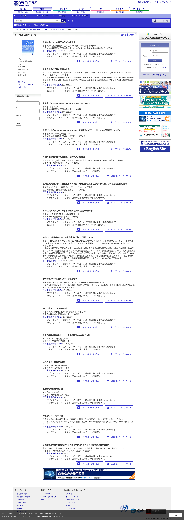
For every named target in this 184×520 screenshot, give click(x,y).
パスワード (146, 56)
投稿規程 (21, 82)
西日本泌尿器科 (58, 29)
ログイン (155, 60)
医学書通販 (20, 505)
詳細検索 (23, 16)
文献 (24, 29)
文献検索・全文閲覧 (24, 497)
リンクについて (71, 503)
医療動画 (20, 508)
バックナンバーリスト (26, 84)
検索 (18, 124)
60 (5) (59, 51)
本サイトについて (72, 497)
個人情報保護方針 (72, 508)
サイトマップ (45, 500)
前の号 (123, 35)
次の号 (131, 35)
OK (175, 515)
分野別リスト (23, 87)
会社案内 (69, 494)
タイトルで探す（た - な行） (39, 29)
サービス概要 (45, 494)
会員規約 (69, 505)
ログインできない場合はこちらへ (155, 75)
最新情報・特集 (22, 494)
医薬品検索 (20, 500)
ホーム (16, 29)
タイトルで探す (42, 16)
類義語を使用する (23, 25)
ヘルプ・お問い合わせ (162, 2)
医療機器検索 (21, 503)
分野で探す (61, 16)
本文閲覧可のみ (42, 25)
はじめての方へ (144, 2)
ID (150, 51)
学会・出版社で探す (81, 16)
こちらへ (164, 65)
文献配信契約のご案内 (73, 500)
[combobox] (33, 21)
